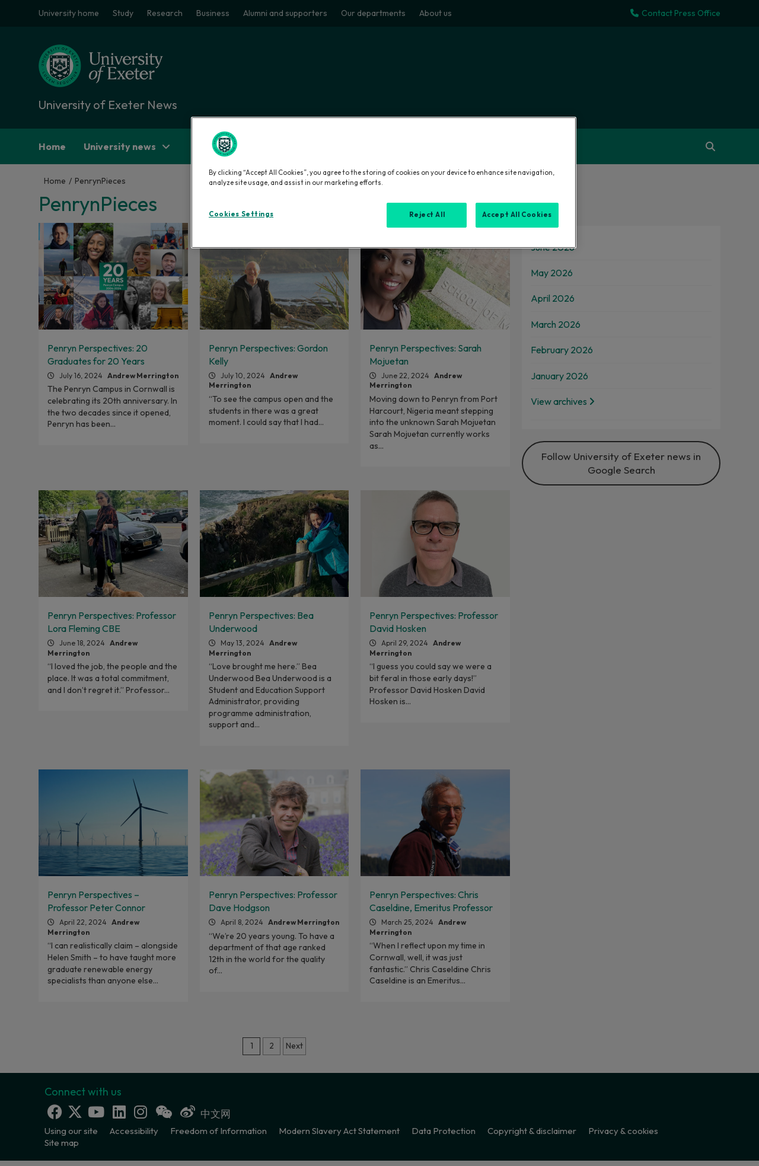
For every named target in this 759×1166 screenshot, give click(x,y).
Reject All (427, 214)
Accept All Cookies (517, 214)
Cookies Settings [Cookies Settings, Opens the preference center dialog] (241, 214)
